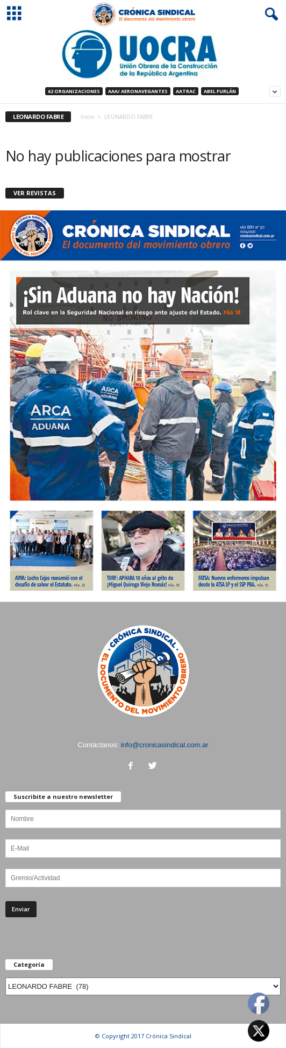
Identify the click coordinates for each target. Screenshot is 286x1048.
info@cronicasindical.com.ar (165, 745)
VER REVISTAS (34, 193)
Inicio (87, 117)
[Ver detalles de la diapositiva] (143, 54)
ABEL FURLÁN (220, 91)
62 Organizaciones (74, 91)
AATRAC (186, 91)
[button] (269, 14)
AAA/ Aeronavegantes (138, 91)
